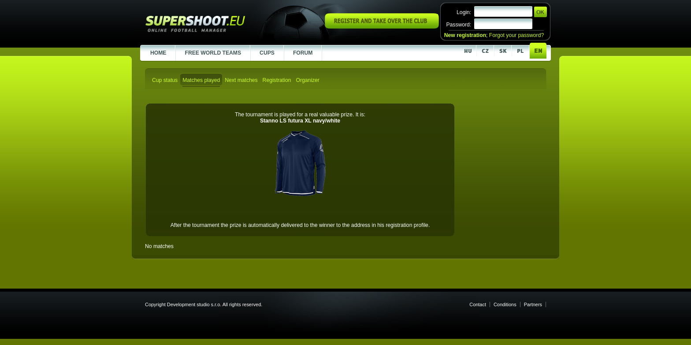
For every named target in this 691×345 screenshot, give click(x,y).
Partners (533, 304)
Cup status (165, 80)
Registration (277, 80)
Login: (464, 12)
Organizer (307, 80)
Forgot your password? (516, 35)
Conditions (505, 304)
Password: (458, 25)
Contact (477, 304)
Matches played (201, 80)
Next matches (241, 80)
